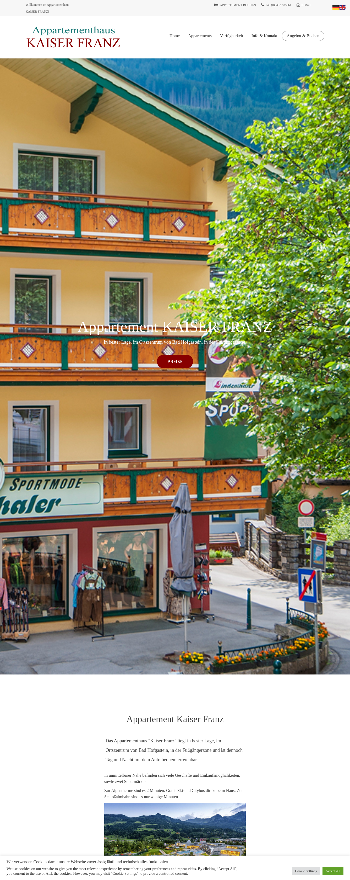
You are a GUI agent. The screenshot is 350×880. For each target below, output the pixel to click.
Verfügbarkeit (231, 36)
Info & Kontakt (264, 36)
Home (174, 36)
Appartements (200, 36)
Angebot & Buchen (303, 36)
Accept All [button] (333, 871)
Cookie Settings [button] (306, 871)
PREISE (175, 361)
